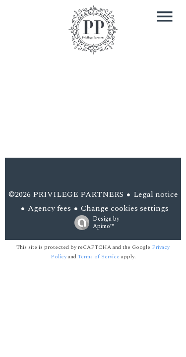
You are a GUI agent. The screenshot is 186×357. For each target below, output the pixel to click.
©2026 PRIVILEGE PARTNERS (66, 194)
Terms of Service (99, 256)
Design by (94, 222)
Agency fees (49, 208)
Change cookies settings (125, 208)
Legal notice (155, 194)
